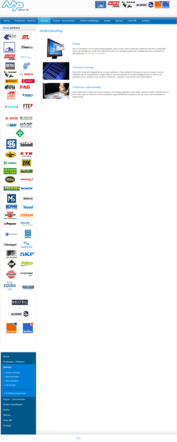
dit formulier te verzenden (95, 53)
